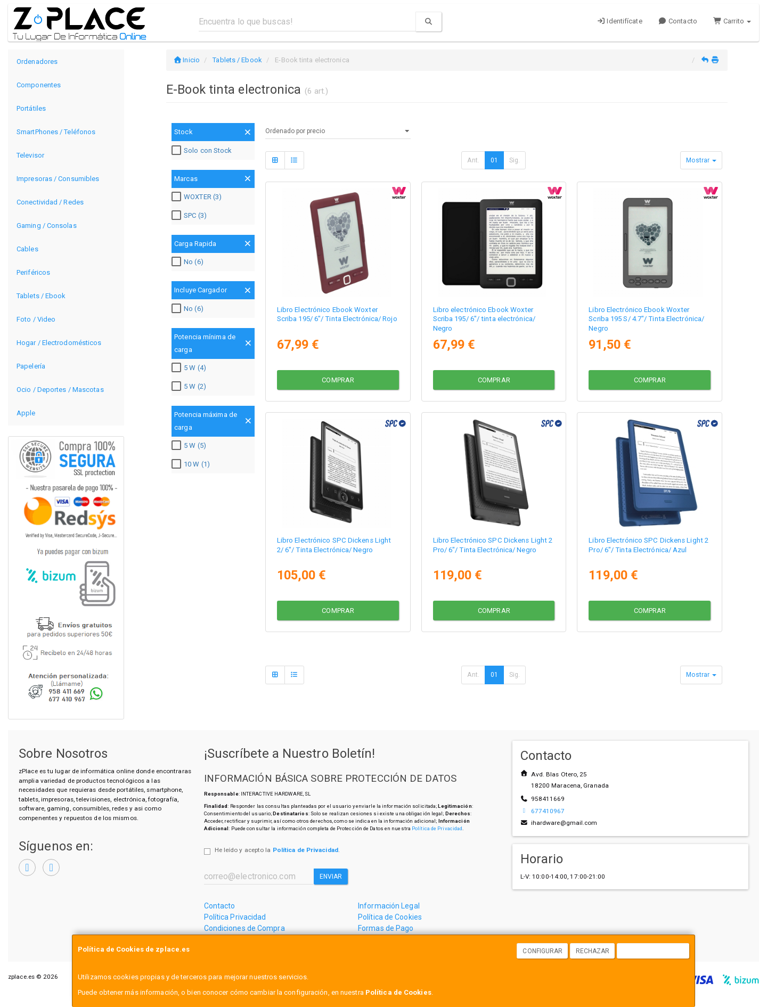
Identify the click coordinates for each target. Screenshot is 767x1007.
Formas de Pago (385, 928)
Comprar (338, 379)
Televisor (30, 155)
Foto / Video (36, 319)
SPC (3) (190, 215)
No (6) (188, 262)
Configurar (542, 951)
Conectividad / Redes (50, 202)
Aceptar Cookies (653, 951)
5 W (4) (190, 368)
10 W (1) (192, 464)
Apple (26, 413)
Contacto (677, 21)
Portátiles (31, 108)
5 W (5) (190, 445)
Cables (27, 249)
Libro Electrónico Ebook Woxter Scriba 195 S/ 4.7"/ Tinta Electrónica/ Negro (646, 318)
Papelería (31, 366)
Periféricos (33, 272)
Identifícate (619, 21)
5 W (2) (190, 386)
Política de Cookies (398, 992)
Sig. (514, 160)
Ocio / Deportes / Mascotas (60, 390)
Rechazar (593, 951)
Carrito (732, 21)
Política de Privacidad (437, 828)
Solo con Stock (203, 150)
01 (494, 160)
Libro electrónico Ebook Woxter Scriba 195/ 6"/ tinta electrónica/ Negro (484, 318)
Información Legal (389, 906)
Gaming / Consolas (47, 226)
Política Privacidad (235, 917)
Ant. (473, 160)
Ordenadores (37, 62)
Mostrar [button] (701, 160)
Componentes (39, 85)
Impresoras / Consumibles (58, 179)
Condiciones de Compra (244, 928)
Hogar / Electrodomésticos (59, 343)
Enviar (331, 876)
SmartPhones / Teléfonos (56, 132)
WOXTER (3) (198, 197)
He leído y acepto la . (277, 850)
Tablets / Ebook (41, 296)
